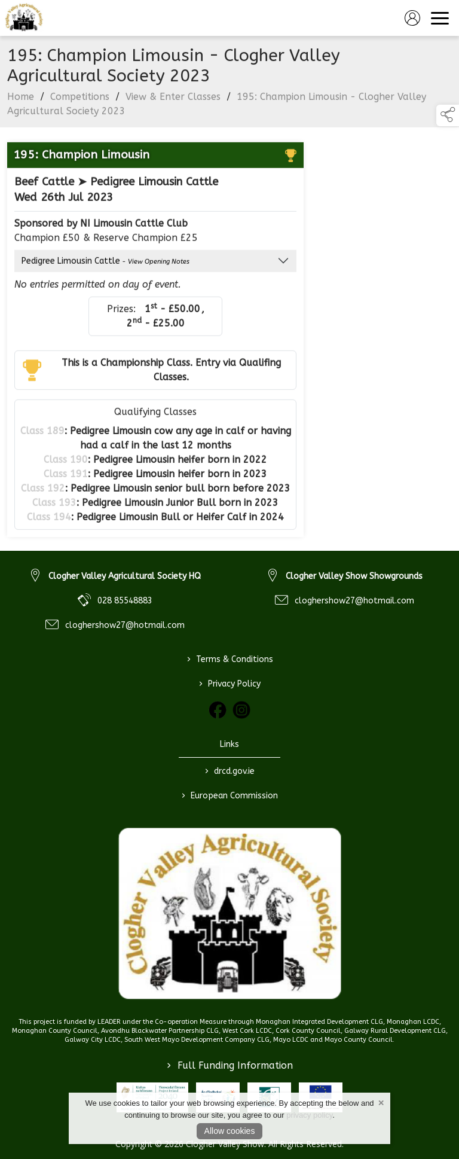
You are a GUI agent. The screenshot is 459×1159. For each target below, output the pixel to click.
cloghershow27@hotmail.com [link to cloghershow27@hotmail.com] (125, 625)
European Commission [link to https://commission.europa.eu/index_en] (230, 795)
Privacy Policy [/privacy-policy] (230, 684)
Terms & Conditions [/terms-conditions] (229, 659)
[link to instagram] (241, 710)
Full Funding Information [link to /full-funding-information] (230, 1065)
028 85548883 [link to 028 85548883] (124, 601)
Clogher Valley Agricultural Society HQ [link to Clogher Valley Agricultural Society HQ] (124, 576)
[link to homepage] (24, 18)
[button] (447, 115)
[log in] (412, 18)
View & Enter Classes (173, 99)
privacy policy (309, 1115)
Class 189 (42, 433)
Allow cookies (229, 1131)
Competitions (79, 99)
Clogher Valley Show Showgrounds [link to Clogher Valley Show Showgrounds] (354, 576)
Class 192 (43, 490)
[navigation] (440, 18)
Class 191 (66, 476)
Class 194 (49, 519)
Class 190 (66, 462)
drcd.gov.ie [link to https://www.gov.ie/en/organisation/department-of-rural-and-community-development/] (230, 771)
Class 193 (54, 505)
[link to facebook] (218, 710)
